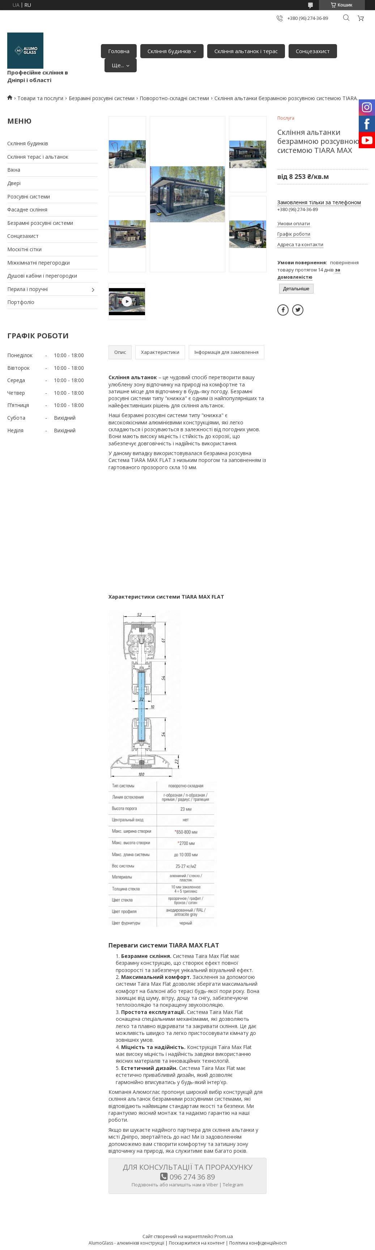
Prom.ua (223, 1236)
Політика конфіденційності (258, 1243)
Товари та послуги (40, 98)
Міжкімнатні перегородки (38, 262)
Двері (14, 183)
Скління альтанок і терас (246, 51)
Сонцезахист (313, 51)
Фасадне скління (27, 209)
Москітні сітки (24, 249)
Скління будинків (169, 51)
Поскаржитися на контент (197, 1243)
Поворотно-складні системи (174, 98)
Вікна (13, 169)
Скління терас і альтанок (37, 156)
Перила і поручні (27, 289)
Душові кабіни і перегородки (42, 275)
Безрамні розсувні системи (102, 98)
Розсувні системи (28, 196)
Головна (118, 51)
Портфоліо (20, 302)
